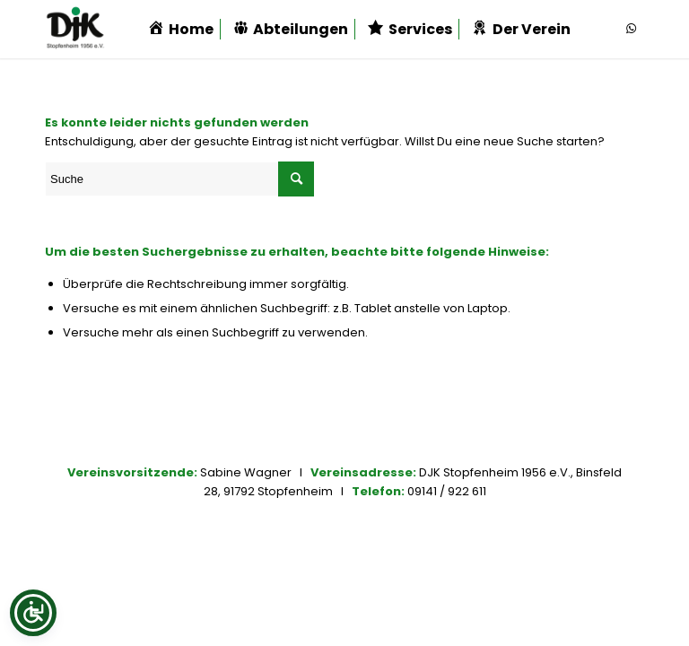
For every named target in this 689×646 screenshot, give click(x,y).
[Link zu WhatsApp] (630, 28)
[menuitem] (180, 29)
